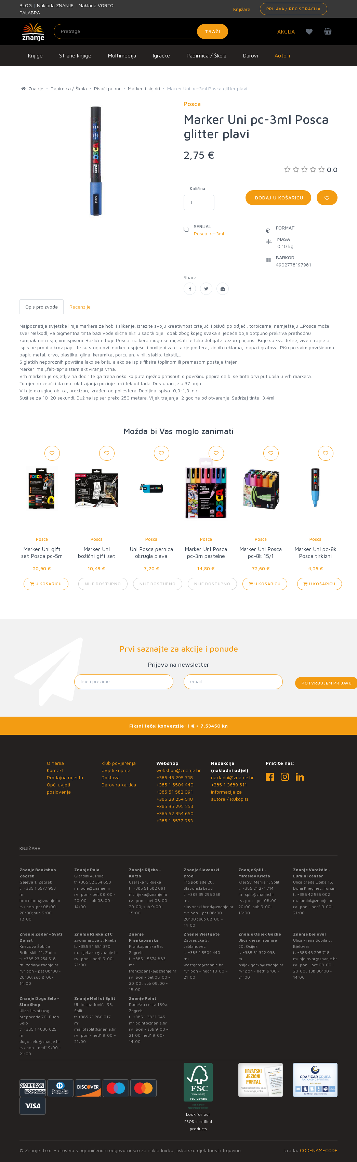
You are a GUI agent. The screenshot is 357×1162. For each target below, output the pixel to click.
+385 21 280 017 (94, 1016)
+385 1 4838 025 (40, 1029)
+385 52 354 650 (175, 813)
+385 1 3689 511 (229, 784)
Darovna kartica (119, 784)
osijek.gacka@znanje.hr (260, 964)
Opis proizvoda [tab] (41, 307)
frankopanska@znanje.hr (152, 971)
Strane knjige (75, 55)
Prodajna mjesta (65, 777)
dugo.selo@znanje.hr (39, 1041)
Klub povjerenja (119, 763)
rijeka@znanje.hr (151, 894)
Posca (42, 539)
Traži (212, 31)
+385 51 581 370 (94, 946)
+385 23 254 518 (174, 799)
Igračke (161, 55)
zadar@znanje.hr (42, 964)
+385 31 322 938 (258, 952)
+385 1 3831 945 (149, 1016)
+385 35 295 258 (174, 806)
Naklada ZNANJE (55, 5)
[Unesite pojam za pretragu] (141, 31)
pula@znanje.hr (95, 888)
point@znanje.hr (151, 1023)
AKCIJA (286, 31)
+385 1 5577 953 (174, 820)
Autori (282, 55)
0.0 (311, 169)
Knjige (35, 55)
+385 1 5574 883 (149, 958)
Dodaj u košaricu (278, 197)
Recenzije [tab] (80, 307)
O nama (55, 763)
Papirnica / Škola (206, 55)
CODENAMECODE (319, 1150)
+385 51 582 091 (174, 792)
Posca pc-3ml (209, 233)
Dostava (111, 777)
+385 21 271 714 (258, 888)
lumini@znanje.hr (316, 900)
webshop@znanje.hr (178, 770)
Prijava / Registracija (293, 8)
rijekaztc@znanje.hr (99, 952)
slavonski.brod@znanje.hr (209, 906)
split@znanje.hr (259, 894)
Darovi (250, 55)
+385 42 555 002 (313, 894)
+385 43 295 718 (174, 777)
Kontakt (55, 770)
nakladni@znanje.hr (232, 777)
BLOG (25, 5)
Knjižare (241, 9)
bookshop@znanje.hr (40, 900)
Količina (197, 188)
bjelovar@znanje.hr (318, 958)
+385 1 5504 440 (175, 784)
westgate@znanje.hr (203, 964)
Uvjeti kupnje (116, 770)
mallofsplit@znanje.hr (95, 1029)
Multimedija (122, 55)
